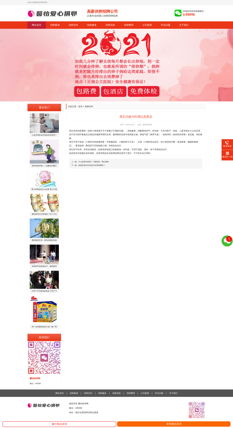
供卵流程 (110, 25)
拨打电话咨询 (59, 424)
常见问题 (165, 25)
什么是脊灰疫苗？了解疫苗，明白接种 (93, 162)
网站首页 (36, 25)
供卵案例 (55, 25)
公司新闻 (147, 25)
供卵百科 (73, 25)
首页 (80, 106)
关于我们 (184, 25)
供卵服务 (92, 25)
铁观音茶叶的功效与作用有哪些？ (91, 165)
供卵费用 (128, 25)
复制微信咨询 (173, 424)
